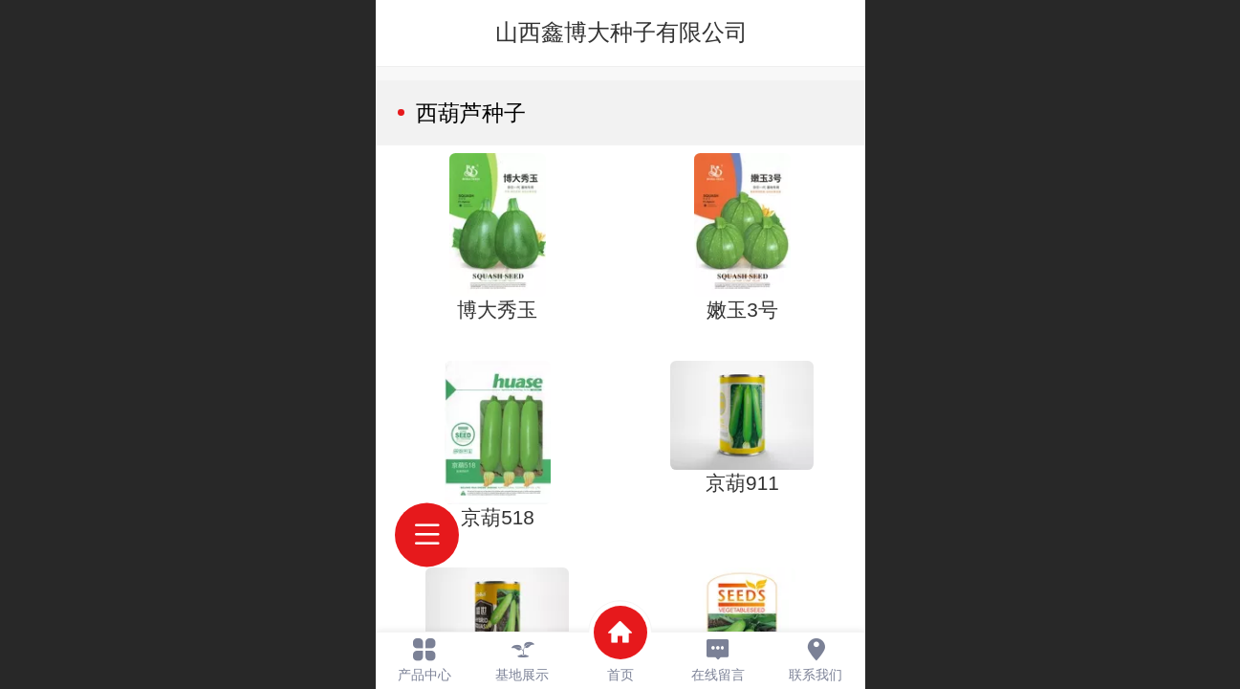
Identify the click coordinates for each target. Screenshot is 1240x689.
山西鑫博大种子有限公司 (621, 32)
